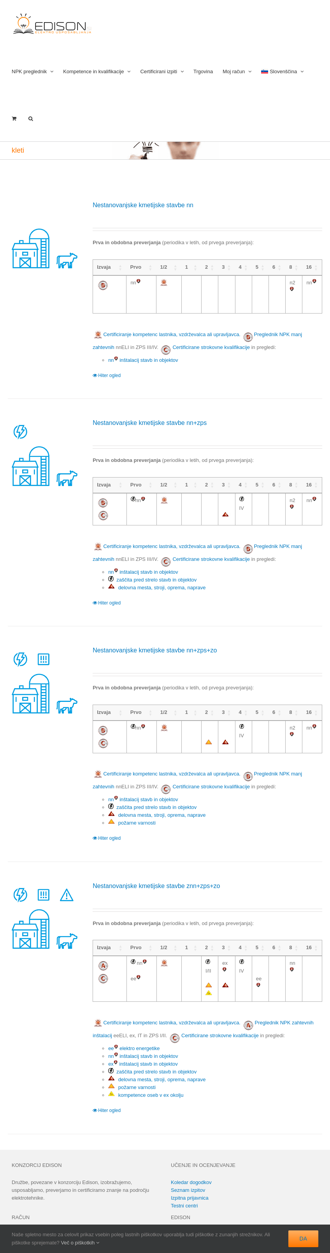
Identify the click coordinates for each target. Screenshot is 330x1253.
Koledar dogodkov (191, 1167)
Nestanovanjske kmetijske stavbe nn (143, 205)
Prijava (19, 1219)
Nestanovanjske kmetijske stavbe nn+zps (150, 415)
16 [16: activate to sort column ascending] (307, 267)
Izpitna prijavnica (190, 1182)
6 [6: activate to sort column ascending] (268, 267)
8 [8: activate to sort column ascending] (286, 267)
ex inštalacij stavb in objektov (143, 1048)
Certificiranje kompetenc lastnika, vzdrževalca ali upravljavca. (166, 327)
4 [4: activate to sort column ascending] (232, 267)
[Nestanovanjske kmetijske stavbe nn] (44, 237)
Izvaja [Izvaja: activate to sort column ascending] (104, 267)
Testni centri (184, 1190)
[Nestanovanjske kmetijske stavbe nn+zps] (44, 447)
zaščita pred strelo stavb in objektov (152, 572)
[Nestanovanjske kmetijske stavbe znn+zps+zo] (44, 910)
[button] (30, 117)
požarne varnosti (132, 815)
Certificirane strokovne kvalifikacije (211, 339)
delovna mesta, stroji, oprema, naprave (156, 580)
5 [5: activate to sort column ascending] (250, 267)
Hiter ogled (109, 367)
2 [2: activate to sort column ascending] (196, 267)
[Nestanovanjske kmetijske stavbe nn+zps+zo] (44, 674)
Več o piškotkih (80, 1243)
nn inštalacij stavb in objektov (143, 352)
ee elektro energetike (134, 1033)
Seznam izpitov (188, 1174)
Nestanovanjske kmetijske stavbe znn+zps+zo (156, 878)
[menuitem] (282, 70)
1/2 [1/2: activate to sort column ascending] (157, 267)
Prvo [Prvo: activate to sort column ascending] (132, 267)
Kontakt (179, 1219)
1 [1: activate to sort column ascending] (177, 267)
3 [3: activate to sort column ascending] (213, 267)
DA (303, 1238)
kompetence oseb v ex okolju (145, 1079)
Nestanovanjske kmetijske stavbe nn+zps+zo (155, 642)
